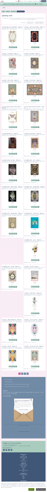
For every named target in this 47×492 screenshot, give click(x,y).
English (23, 458)
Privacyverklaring (23, 460)
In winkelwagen (12, 47)
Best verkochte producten (23, 470)
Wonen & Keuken (24, 4)
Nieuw (4, 7)
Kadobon (23, 477)
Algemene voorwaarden (23, 457)
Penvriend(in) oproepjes (23, 474)
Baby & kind (31, 4)
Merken (41, 4)
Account (23, 455)
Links (23, 478)
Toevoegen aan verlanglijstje (8, 49)
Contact (23, 459)
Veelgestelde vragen (23, 456)
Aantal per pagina (39, 22)
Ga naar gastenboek (7, 395)
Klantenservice (23, 454)
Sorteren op (30, 22)
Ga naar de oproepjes (23, 409)
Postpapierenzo (23, 473)
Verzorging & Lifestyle (15, 4)
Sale (37, 4)
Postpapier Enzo (6, 4)
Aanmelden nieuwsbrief (23, 445)
